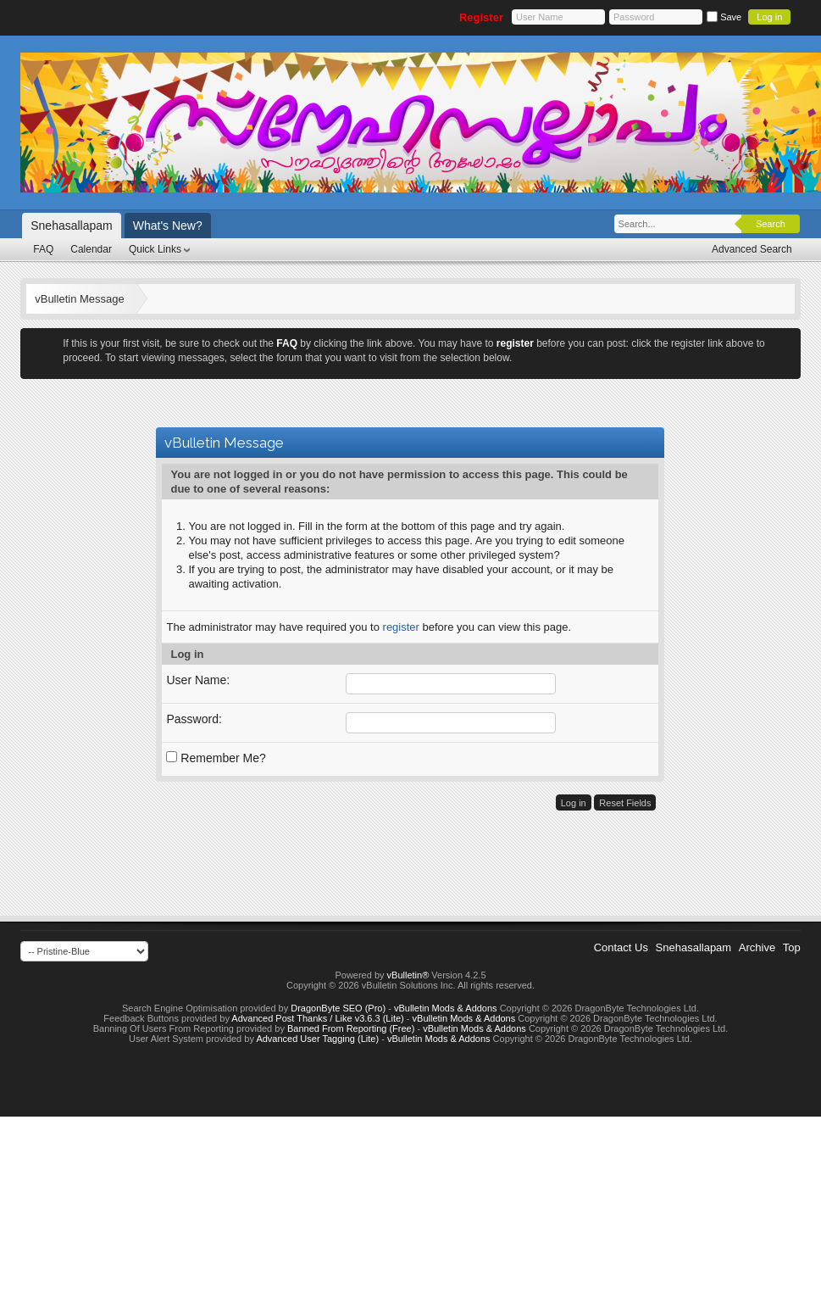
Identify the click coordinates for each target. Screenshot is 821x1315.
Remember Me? (215, 758)
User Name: (198, 680)
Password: (193, 719)
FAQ (43, 249)
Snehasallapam (72, 225)
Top (792, 947)
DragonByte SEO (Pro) (338, 1008)
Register (481, 17)
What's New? (167, 225)
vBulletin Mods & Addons (445, 1008)
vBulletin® (408, 975)
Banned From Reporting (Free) (350, 1028)
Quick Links (155, 249)
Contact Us (621, 947)
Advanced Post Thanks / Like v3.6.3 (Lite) (317, 1018)
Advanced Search (752, 249)
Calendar (91, 249)
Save (724, 17)
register (401, 627)
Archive (757, 947)
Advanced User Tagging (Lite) (317, 1039)
